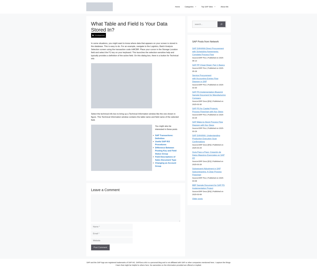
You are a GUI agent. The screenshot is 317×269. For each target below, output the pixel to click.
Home (177, 7)
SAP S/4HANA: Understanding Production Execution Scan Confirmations (206, 138)
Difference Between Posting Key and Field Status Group (166, 151)
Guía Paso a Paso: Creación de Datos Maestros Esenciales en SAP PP (208, 155)
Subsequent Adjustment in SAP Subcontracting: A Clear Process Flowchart (207, 171)
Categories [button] (192, 6)
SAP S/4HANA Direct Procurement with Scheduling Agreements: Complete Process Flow (208, 51)
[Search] (221, 24)
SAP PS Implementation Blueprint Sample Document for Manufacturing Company (209, 95)
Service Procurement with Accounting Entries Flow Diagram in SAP (205, 78)
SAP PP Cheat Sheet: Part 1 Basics (208, 65)
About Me (224, 7)
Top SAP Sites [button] (209, 6)
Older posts (197, 199)
